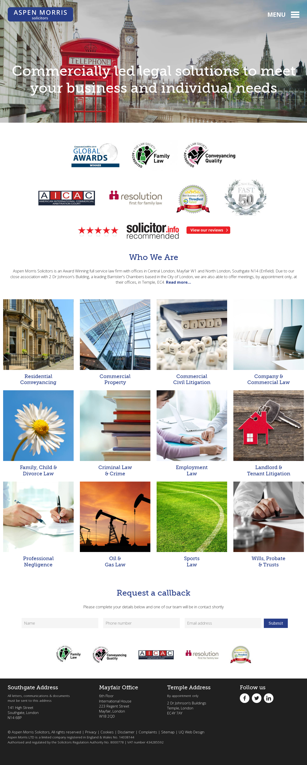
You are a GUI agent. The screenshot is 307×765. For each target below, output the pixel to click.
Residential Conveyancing (38, 342)
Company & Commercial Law (268, 342)
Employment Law (192, 433)
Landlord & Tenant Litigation (268, 433)
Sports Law (192, 525)
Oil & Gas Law (115, 525)
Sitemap (168, 732)
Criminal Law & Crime (115, 433)
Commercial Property (115, 342)
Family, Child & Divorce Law (38, 433)
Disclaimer (126, 732)
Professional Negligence (38, 525)
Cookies (107, 732)
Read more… (178, 282)
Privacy (90, 732)
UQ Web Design (191, 732)
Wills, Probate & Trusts (268, 525)
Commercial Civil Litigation (192, 342)
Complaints (148, 732)
